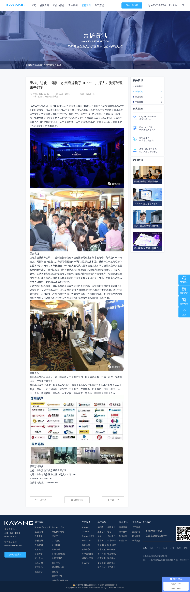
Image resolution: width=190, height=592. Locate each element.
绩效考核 (39, 558)
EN (170, 5)
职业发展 (56, 545)
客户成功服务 (88, 554)
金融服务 (111, 536)
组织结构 (39, 532)
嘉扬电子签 (57, 576)
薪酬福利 (39, 540)
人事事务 (39, 536)
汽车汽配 (102, 549)
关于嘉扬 (99, 5)
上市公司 (102, 532)
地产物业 (111, 567)
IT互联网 (111, 549)
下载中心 (86, 563)
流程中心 (39, 567)
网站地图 (120, 588)
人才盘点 (56, 540)
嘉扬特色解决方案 (60, 580)
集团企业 (111, 527)
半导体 (101, 540)
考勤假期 (39, 545)
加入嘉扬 (136, 536)
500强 (100, 527)
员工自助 (39, 563)
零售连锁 (102, 563)
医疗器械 (102, 567)
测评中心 (56, 536)
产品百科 (139, 102)
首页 (33, 5)
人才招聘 (39, 549)
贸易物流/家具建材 (111, 556)
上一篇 (41, 500)
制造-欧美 (102, 545)
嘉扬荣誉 (136, 532)
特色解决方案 (58, 567)
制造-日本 (111, 545)
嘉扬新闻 (139, 86)
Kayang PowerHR (43, 527)
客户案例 (73, 5)
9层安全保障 (87, 558)
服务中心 (86, 549)
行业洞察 (139, 96)
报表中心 (39, 572)
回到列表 (77, 500)
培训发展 (39, 554)
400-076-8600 (158, 5)
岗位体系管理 (58, 532)
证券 (109, 532)
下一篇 (113, 500)
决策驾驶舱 (57, 558)
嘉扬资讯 (86, 5)
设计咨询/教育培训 (102, 556)
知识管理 (56, 549)
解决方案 (44, 5)
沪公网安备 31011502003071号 (87, 585)
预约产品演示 (132, 5)
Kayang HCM (58, 527)
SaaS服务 (86, 540)
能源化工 (111, 563)
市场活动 (50, 64)
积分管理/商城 (58, 554)
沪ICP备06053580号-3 (108, 585)
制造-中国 (111, 540)
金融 (100, 536)
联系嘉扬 (136, 540)
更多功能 (56, 563)
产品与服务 (58, 5)
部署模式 (86, 545)
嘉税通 (55, 572)
